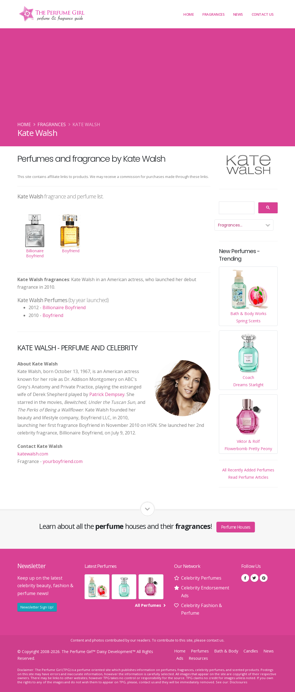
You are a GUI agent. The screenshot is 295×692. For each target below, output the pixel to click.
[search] (236, 208)
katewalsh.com (32, 454)
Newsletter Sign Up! (36, 607)
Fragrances (213, 14)
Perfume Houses (235, 526)
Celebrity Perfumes (201, 578)
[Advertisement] (147, 79)
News (238, 14)
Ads (179, 658)
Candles (251, 651)
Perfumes (200, 651)
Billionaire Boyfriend (64, 307)
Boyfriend (53, 315)
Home (188, 14)
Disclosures (238, 682)
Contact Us (263, 14)
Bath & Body (226, 651)
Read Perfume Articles (248, 477)
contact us (215, 640)
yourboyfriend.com (63, 461)
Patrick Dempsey (107, 394)
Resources (198, 658)
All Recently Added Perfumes (248, 470)
